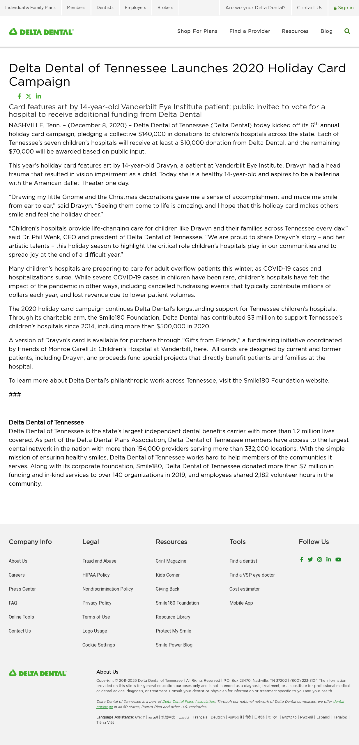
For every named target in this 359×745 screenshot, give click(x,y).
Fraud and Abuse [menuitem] (99, 561)
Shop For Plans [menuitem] (197, 31)
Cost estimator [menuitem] (244, 589)
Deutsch (218, 717)
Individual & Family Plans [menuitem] (30, 7)
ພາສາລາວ (289, 717)
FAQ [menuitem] (13, 603)
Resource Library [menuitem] (173, 617)
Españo (322, 717)
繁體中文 (168, 717)
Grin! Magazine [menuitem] (171, 561)
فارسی (184, 717)
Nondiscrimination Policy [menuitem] (107, 589)
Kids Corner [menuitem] (168, 575)
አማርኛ (140, 717)
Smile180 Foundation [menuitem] (177, 603)
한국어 (273, 717)
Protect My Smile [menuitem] (173, 631)
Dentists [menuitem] (105, 7)
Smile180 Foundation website (286, 380)
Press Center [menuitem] (22, 589)
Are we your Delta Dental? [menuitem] (255, 7)
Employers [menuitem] (135, 7)
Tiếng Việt (105, 722)
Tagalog (340, 717)
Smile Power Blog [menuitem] (174, 645)
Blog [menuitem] (327, 31)
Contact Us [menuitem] (309, 7)
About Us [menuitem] (18, 561)
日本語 (259, 717)
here (200, 349)
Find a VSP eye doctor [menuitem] (252, 575)
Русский (306, 717)
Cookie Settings (98, 645)
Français (200, 717)
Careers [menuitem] (17, 575)
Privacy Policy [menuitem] (97, 603)
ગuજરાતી (235, 717)
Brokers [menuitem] (165, 7)
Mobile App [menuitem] (241, 603)
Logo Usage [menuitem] (94, 631)
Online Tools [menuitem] (21, 617)
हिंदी (248, 717)
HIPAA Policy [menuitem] (96, 575)
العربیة (153, 717)
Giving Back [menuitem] (167, 589)
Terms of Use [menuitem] (96, 617)
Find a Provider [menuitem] (249, 31)
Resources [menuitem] (295, 31)
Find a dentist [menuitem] (243, 561)
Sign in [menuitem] (345, 7)
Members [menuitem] (76, 7)
